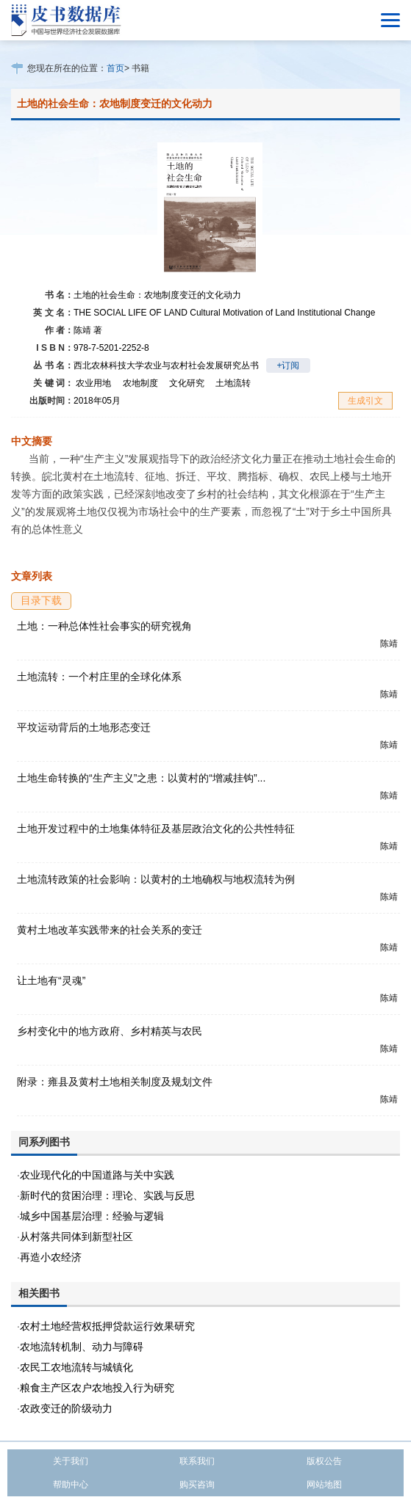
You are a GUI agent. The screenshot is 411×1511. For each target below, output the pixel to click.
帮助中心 (70, 1484)
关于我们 (70, 1461)
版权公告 (324, 1461)
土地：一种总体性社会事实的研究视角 (104, 626)
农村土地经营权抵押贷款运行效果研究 (107, 1326)
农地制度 (140, 383)
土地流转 (233, 383)
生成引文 (365, 401)
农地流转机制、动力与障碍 (81, 1346)
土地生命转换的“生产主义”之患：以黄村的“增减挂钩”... (141, 778)
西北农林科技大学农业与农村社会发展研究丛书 (166, 365)
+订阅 (287, 365)
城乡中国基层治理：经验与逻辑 (92, 1216)
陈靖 (88, 330)
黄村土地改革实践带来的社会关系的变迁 (109, 930)
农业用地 (93, 383)
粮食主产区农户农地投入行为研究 (97, 1388)
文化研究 (186, 383)
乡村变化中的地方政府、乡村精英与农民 (109, 1031)
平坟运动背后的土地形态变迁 (84, 727)
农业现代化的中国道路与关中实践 (97, 1175)
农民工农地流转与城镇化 (76, 1367)
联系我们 (197, 1461)
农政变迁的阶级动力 (66, 1408)
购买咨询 (197, 1484)
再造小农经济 (51, 1257)
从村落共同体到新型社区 (76, 1236)
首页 (115, 68)
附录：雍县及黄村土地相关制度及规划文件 (114, 1082)
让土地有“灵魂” (51, 980)
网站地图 (324, 1484)
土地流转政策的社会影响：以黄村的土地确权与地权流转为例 (156, 879)
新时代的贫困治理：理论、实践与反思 (107, 1195)
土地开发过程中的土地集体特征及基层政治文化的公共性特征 (156, 828)
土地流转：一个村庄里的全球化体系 (99, 676)
